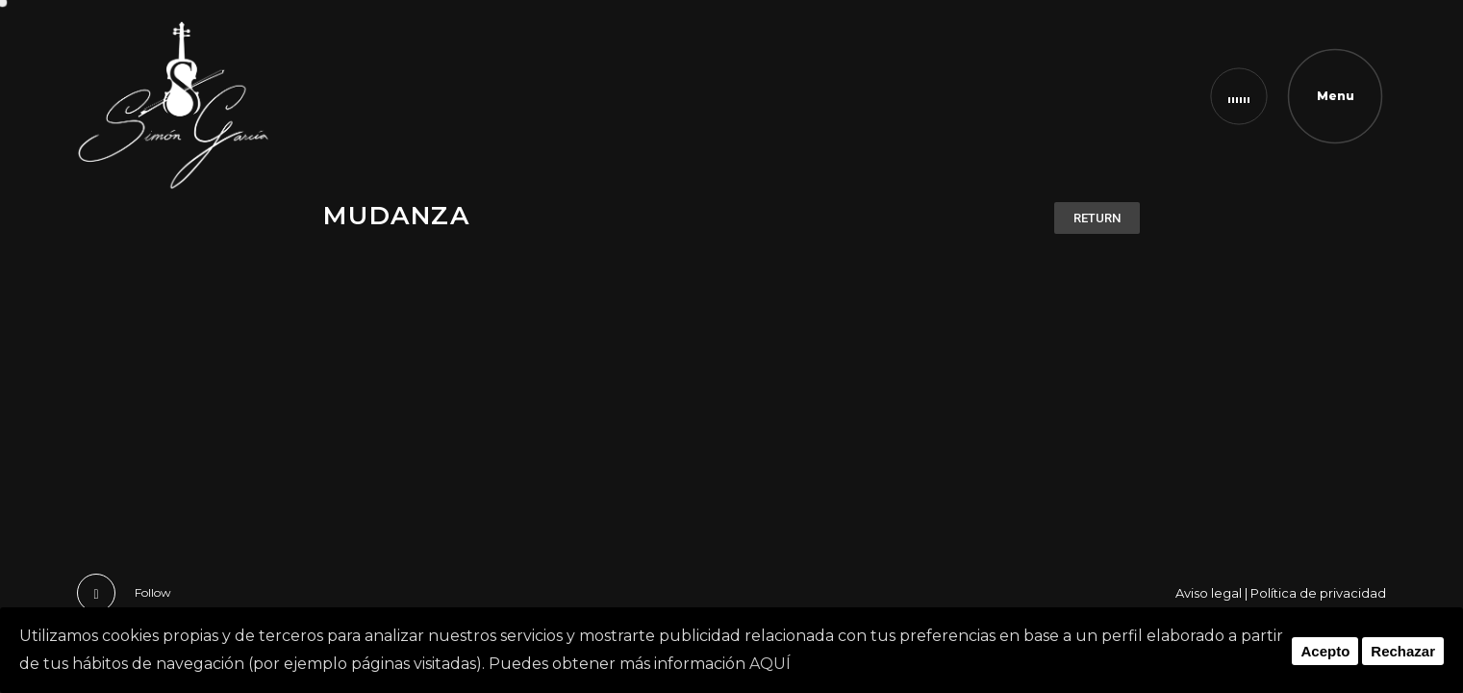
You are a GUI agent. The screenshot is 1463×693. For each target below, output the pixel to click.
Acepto (1324, 651)
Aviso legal (1208, 593)
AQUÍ (770, 663)
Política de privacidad (1318, 593)
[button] (1097, 218)
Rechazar (1403, 651)
